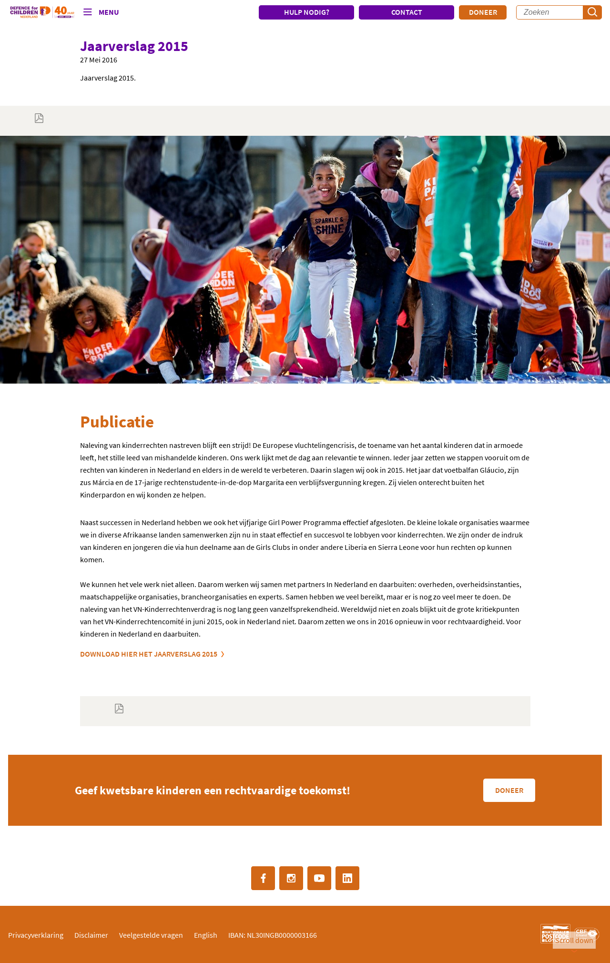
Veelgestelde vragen (151, 935)
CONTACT (406, 12)
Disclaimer (91, 935)
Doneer (483, 12)
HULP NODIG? (306, 12)
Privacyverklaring (35, 935)
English (205, 935)
